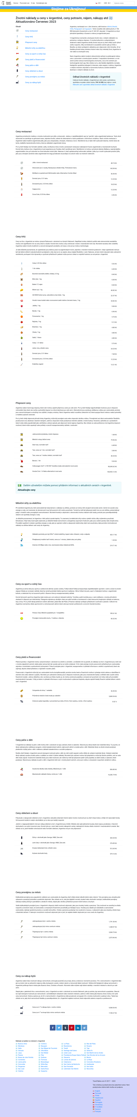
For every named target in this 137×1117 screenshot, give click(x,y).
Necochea (90, 1069)
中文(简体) (97, 1107)
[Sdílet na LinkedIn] (78, 1028)
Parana (20, 1055)
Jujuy (20, 1053)
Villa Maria (44, 1050)
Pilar (42, 1055)
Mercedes (44, 1066)
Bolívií (110, 27)
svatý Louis (67, 1053)
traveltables (8, 3)
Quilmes (43, 1057)
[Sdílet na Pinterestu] (71, 1028)
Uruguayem (88, 29)
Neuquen (44, 1046)
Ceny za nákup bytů (33, 82)
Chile (71, 29)
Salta (20, 1048)
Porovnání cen (24, 3)
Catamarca (67, 1062)
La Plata (66, 1044)
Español (97, 1100)
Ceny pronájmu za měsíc (35, 77)
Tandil (66, 1048)
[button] (107, 3)
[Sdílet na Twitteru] (59, 1028)
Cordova (44, 1044)
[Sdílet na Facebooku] (53, 1028)
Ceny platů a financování (35, 59)
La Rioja (89, 1060)
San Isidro (90, 1066)
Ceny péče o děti (32, 65)
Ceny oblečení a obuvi (34, 71)
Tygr (88, 1048)
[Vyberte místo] (124, 3)
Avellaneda (90, 1064)
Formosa (44, 1060)
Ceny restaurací (31, 31)
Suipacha (44, 1071)
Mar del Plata (91, 1044)
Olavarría (67, 1057)
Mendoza (21, 1046)
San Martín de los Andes (95, 1053)
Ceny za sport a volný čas (35, 54)
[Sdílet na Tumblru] (65, 1028)
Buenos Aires (22, 1044)
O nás (33, 3)
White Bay (44, 1064)
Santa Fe (89, 1050)
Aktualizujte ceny (26, 490)
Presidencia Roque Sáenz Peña (74, 1055)
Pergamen (21, 1066)
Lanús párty (22, 1062)
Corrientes (21, 1060)
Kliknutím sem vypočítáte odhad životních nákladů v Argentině (94, 85)
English (96, 1091)
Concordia (21, 1064)
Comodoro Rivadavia (94, 1062)
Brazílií (114, 27)
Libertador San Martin (71, 1069)
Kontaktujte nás (41, 3)
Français (97, 1111)
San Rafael (44, 1053)
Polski (96, 1095)
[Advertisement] (68, 112)
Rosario (89, 1046)
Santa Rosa (45, 1069)
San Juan (21, 1069)
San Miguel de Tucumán (49, 1048)
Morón (89, 1057)
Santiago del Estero (70, 1050)
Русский (97, 1093)
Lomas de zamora (70, 1060)
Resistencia (68, 1046)
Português (97, 1102)
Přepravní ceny (31, 42)
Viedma (20, 1071)
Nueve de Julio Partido (25, 1057)
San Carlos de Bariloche (72, 1064)
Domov (16, 3)
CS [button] (98, 3)
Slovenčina (97, 1105)
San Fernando (68, 1066)
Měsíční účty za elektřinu (35, 48)
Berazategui (45, 1062)
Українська (98, 1098)
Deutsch (97, 1109)
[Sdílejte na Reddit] (84, 1028)
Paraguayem (78, 29)
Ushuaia (21, 1050)
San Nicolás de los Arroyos (96, 1055)
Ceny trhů (29, 37)
